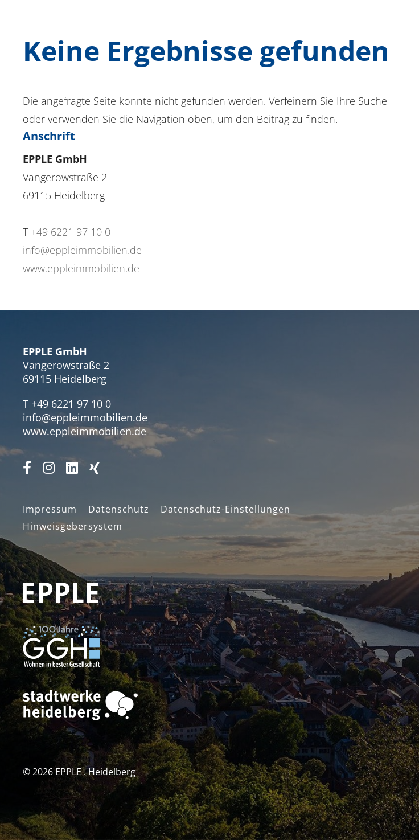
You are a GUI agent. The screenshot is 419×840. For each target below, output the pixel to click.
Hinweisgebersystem (72, 526)
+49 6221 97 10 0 (70, 232)
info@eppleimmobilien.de (82, 250)
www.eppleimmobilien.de (81, 268)
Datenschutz (118, 509)
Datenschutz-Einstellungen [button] (225, 509)
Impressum (50, 509)
